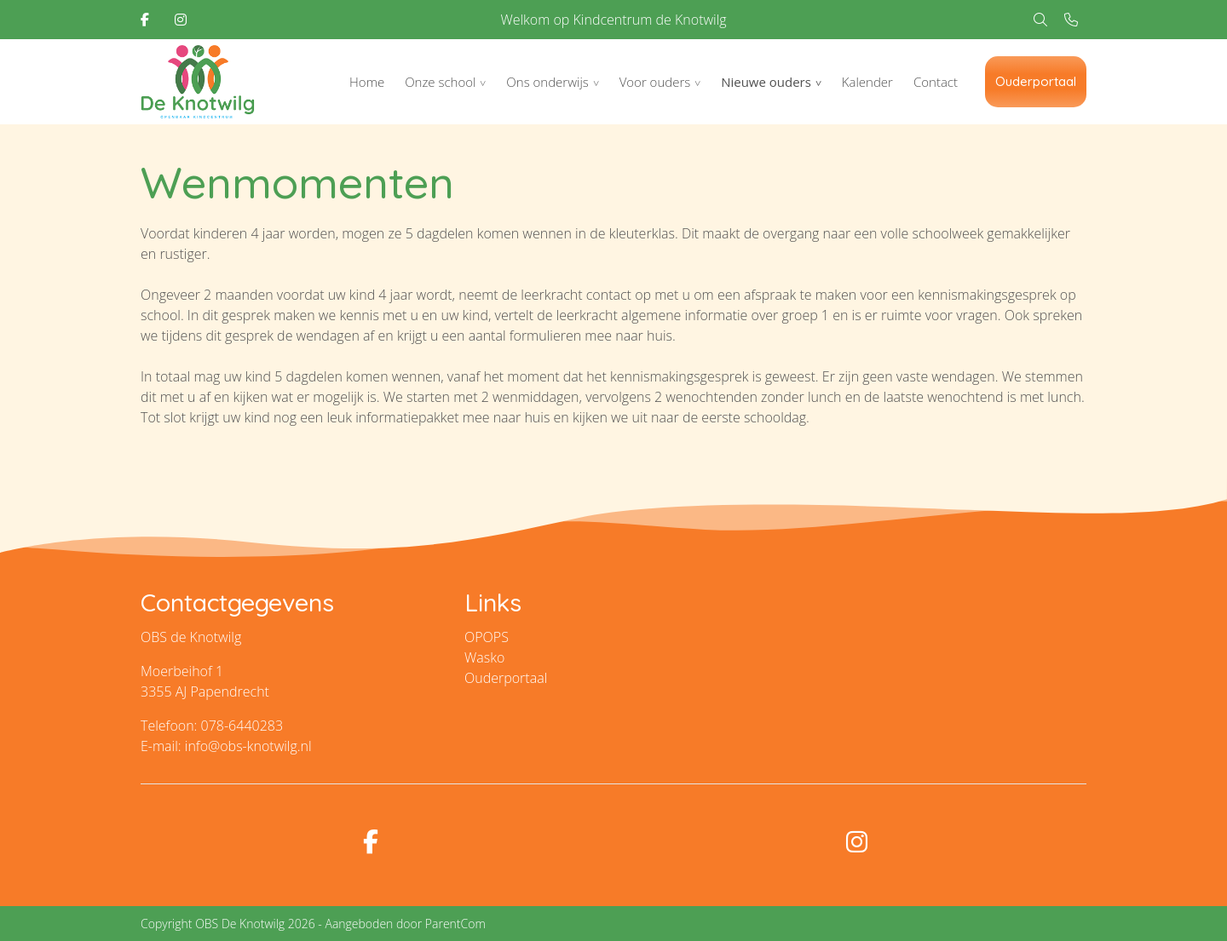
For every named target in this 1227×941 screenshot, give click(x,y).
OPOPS (486, 637)
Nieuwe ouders (766, 81)
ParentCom (455, 923)
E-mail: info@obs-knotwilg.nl (226, 746)
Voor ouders (655, 81)
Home (366, 81)
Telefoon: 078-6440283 (212, 725)
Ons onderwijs (547, 81)
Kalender (867, 81)
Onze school (440, 81)
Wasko (484, 657)
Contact (935, 81)
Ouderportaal (1035, 81)
